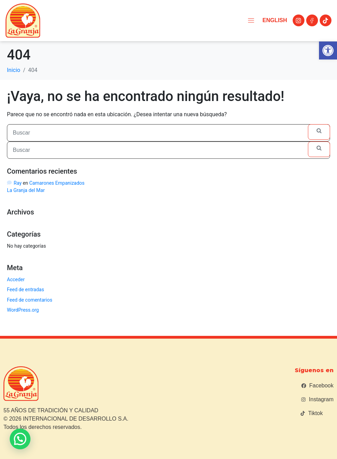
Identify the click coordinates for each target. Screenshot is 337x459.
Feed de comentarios (29, 300)
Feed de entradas (25, 289)
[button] (328, 50)
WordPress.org (23, 310)
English (272, 20)
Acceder (16, 279)
